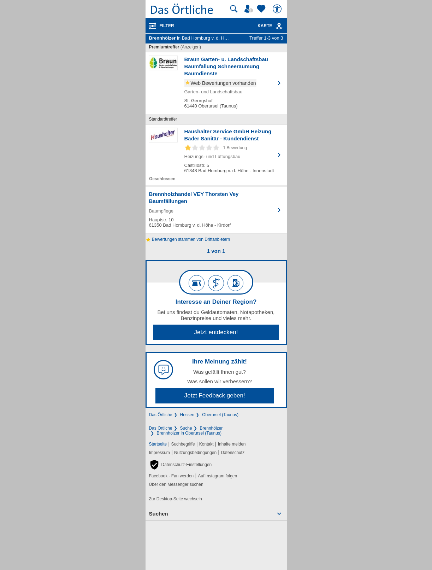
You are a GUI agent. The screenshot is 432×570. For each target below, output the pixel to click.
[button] (180, 465)
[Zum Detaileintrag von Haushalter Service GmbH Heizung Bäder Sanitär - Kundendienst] (216, 154)
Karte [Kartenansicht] (270, 25)
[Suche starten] (234, 9)
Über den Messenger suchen (176, 484)
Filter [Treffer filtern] (167, 25)
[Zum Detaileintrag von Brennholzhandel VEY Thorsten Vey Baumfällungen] (216, 210)
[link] (279, 26)
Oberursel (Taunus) (220, 414)
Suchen (158, 514)
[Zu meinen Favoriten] (262, 9)
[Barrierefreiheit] (278, 9)
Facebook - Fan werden (171, 475)
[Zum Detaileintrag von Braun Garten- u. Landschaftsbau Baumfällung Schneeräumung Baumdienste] (216, 83)
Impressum (159, 452)
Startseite (158, 444)
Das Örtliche (160, 414)
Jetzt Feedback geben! (214, 395)
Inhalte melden (232, 444)
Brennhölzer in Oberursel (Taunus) (189, 433)
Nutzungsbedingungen (195, 452)
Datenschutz (232, 452)
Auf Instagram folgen (217, 475)
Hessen (187, 414)
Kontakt (206, 444)
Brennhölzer (211, 428)
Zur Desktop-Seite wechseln (175, 498)
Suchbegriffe (183, 444)
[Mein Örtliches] (249, 9)
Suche (186, 428)
